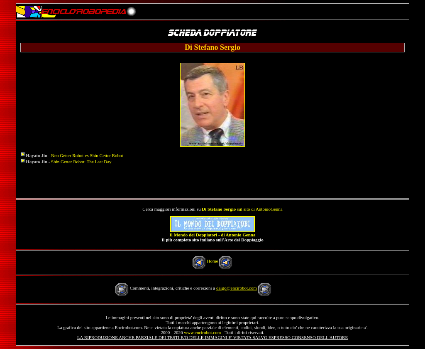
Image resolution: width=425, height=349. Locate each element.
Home (212, 260)
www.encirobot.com (202, 332)
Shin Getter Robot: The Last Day (81, 161)
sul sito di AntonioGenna (242, 208)
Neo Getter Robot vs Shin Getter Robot (87, 155)
